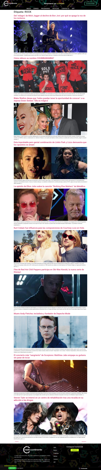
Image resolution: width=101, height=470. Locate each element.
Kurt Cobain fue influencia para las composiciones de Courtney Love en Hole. (49, 228)
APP (73, 8)
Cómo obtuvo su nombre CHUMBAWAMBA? (34, 58)
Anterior (16, 441)
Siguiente (84, 441)
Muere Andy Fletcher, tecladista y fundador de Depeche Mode (42, 313)
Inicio (29, 8)
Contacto (65, 8)
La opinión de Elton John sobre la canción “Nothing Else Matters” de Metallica (49, 186)
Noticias (55, 8)
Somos (36, 8)
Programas (45, 8)
